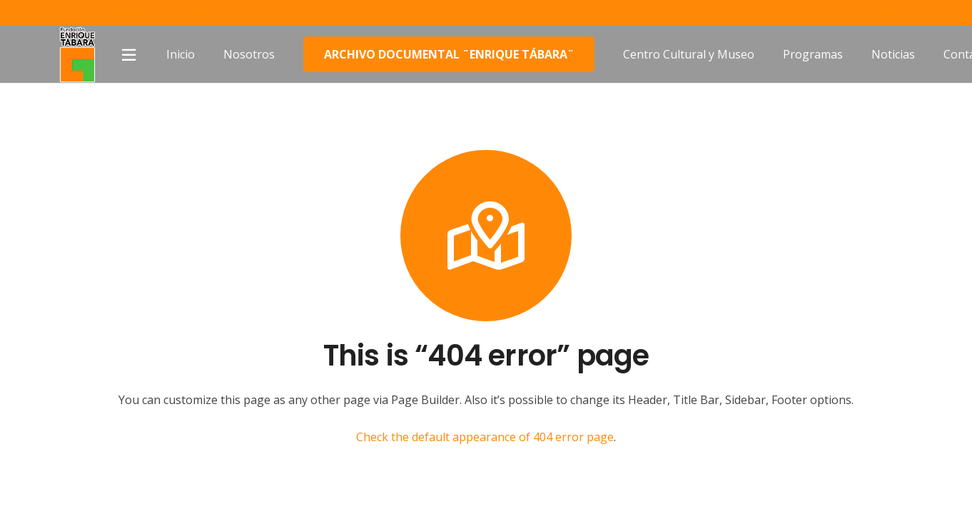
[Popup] (129, 54)
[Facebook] (830, 12)
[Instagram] (908, 13)
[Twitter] (855, 12)
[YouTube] (882, 12)
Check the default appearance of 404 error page (485, 437)
